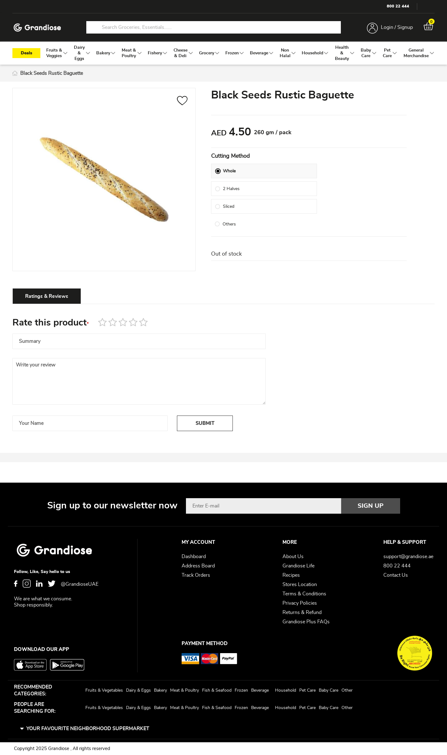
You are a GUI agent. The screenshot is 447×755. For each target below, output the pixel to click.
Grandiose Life (298, 565)
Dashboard (194, 556)
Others (229, 232)
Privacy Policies (299, 603)
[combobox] (213, 27)
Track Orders (196, 575)
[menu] (223, 53)
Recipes (291, 575)
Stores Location (299, 584)
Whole (229, 179)
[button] (182, 101)
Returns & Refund (302, 612)
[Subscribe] (370, 506)
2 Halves (231, 196)
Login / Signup (397, 27)
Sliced (228, 214)
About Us (293, 556)
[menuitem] (54, 53)
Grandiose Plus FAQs (306, 621)
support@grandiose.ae (408, 556)
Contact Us (395, 575)
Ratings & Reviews (46, 296)
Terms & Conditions (304, 593)
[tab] (46, 296)
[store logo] (37, 27)
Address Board (198, 565)
